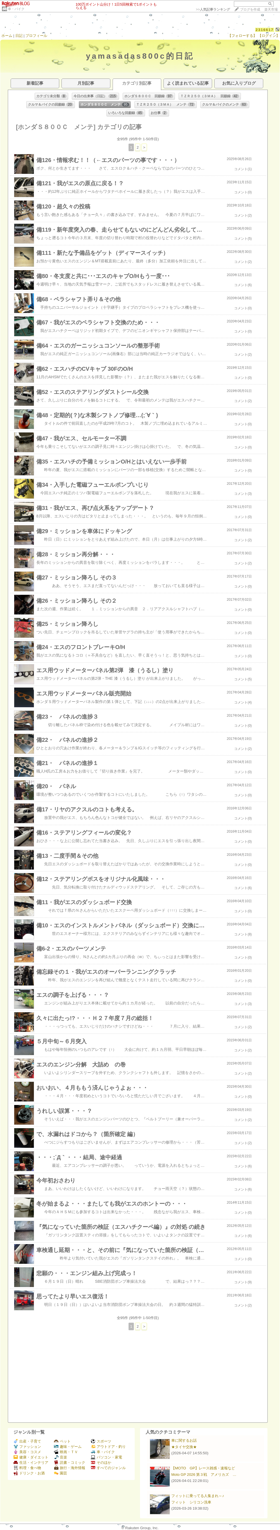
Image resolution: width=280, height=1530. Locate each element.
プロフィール (36, 36)
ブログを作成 (250, 9)
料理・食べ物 (27, 1468)
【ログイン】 (269, 36)
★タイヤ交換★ (184, 1447)
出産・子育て (27, 1441)
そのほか (101, 1462)
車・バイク (16, 9)
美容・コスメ (27, 1452)
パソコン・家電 (106, 1457)
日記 (19, 36)
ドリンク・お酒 (29, 1473)
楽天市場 (271, 9)
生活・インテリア (30, 1462)
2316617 (265, 30)
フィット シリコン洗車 (191, 1502)
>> (213, 9)
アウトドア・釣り (108, 1447)
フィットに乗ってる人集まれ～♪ (197, 1496)
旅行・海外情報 (69, 1468)
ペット (62, 1441)
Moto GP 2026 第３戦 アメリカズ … (203, 1474)
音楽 (60, 1457)
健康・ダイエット (30, 1457)
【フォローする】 (242, 36)
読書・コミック (69, 1462)
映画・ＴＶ (66, 1452)
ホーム (6, 36)
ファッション (27, 1447)
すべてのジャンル (108, 1468)
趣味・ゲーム (68, 1447)
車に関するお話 (184, 1440)
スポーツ (101, 1441)
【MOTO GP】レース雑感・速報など (203, 1468)
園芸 (60, 1473)
